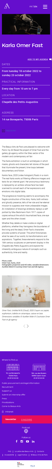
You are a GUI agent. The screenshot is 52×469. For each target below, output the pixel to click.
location (8, 95)
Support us (7, 391)
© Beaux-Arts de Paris (39, 455)
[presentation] (24, 326)
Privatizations (8, 402)
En (35, 6)
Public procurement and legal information (21, 383)
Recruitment (7, 387)
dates (6, 64)
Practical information (18, 81)
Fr (31, 6)
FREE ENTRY (11, 130)
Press (4, 398)
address (8, 112)
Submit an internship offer (13, 394)
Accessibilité (9, 455)
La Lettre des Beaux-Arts (24, 451)
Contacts (40, 451)
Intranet (9, 412)
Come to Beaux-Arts (11, 406)
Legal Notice (22, 455)
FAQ (9, 451)
